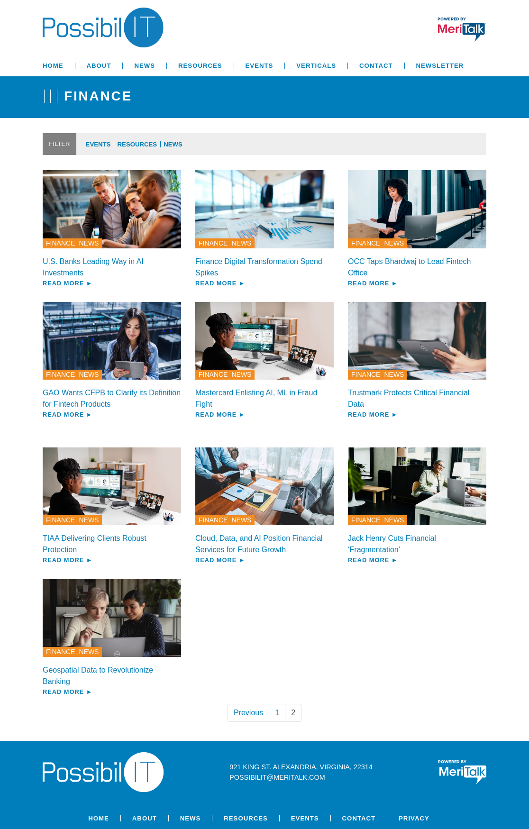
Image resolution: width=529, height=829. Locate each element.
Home (53, 65)
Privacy (414, 818)
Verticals (316, 65)
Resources (200, 65)
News (144, 65)
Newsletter (440, 65)
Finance (60, 243)
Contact (375, 65)
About (99, 65)
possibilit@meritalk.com (277, 777)
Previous (248, 713)
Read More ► (67, 283)
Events (260, 65)
